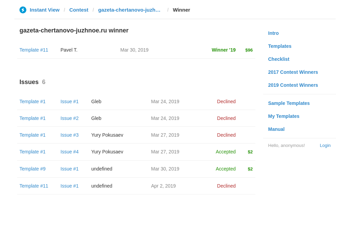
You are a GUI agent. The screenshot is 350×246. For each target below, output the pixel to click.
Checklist (279, 59)
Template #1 (32, 101)
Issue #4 (69, 151)
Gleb (96, 101)
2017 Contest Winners (293, 72)
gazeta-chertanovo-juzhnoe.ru (130, 10)
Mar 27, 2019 (165, 135)
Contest (79, 10)
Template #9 (32, 169)
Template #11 (33, 50)
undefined (101, 169)
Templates (280, 46)
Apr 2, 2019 (163, 186)
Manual (276, 129)
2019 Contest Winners (293, 85)
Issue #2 (69, 118)
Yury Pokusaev (107, 135)
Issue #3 (69, 135)
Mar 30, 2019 (165, 169)
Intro (273, 33)
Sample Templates (289, 103)
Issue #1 (69, 101)
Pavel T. (69, 50)
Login (325, 145)
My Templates (284, 116)
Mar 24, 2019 (165, 101)
